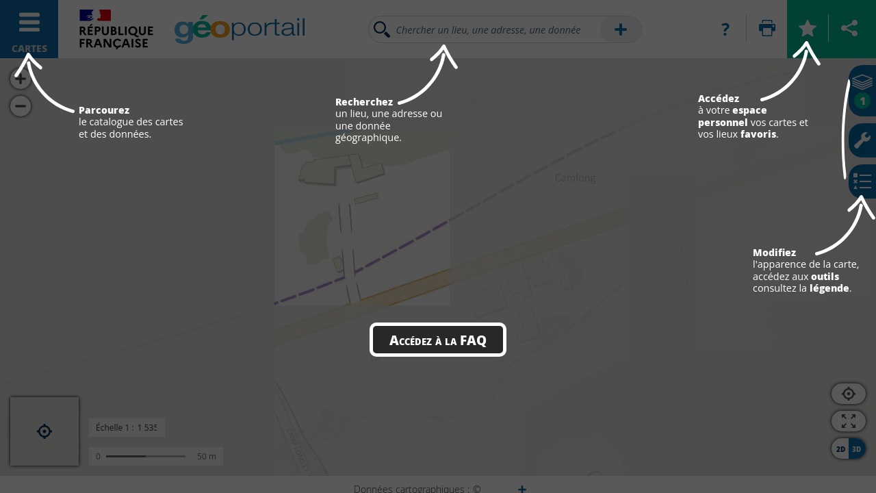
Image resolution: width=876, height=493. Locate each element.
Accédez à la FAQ (438, 339)
